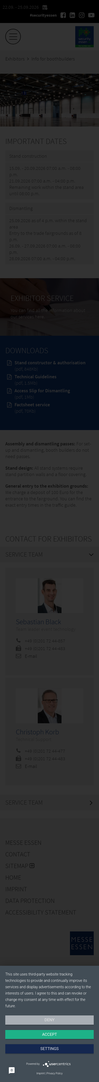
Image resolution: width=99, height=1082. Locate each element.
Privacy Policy (55, 1073)
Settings (49, 1048)
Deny (50, 1020)
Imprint (40, 1073)
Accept (49, 1034)
